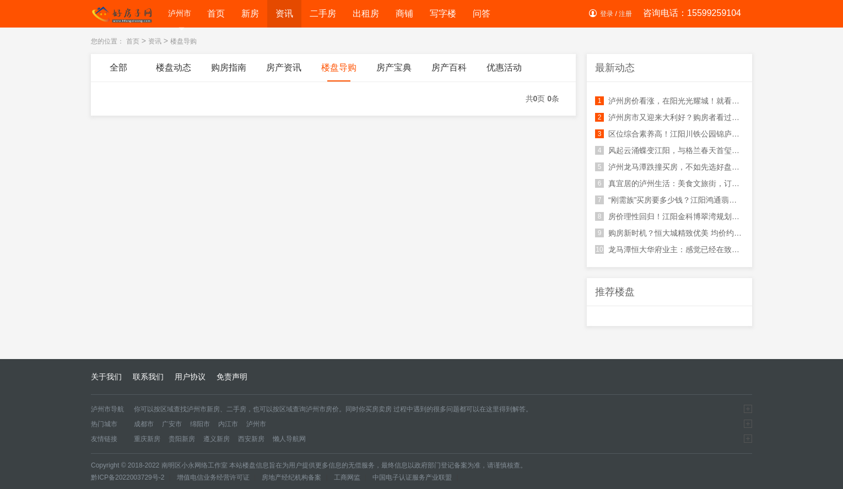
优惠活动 (504, 72)
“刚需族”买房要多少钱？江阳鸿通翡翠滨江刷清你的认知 (669, 199)
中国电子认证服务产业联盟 (412, 477)
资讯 (284, 13)
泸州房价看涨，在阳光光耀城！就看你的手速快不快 (669, 100)
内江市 (228, 424)
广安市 (172, 424)
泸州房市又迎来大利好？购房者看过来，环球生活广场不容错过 (669, 117)
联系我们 (148, 376)
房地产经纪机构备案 (291, 477)
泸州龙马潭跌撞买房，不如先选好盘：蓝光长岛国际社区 (669, 166)
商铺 (404, 13)
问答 (481, 13)
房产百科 (449, 72)
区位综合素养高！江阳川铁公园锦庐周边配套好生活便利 (669, 133)
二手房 (323, 13)
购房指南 (228, 72)
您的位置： (107, 41)
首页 (216, 13)
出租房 (366, 13)
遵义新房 (216, 439)
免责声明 (232, 376)
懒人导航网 (289, 439)
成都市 (144, 424)
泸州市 (179, 15)
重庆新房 (147, 439)
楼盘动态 (173, 72)
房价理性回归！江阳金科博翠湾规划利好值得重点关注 (669, 216)
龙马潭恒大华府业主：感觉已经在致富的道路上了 (669, 249)
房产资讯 (283, 72)
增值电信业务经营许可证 (213, 477)
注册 (625, 14)
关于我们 (106, 376)
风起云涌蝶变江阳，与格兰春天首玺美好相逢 (669, 150)
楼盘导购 (183, 41)
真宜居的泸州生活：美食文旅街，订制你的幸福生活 (669, 183)
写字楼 (443, 13)
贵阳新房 (182, 439)
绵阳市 (200, 424)
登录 (606, 14)
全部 (118, 72)
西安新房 (251, 439)
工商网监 (347, 477)
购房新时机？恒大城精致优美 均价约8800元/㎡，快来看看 (669, 233)
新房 (250, 13)
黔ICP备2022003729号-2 (127, 477)
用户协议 (190, 376)
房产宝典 (394, 72)
